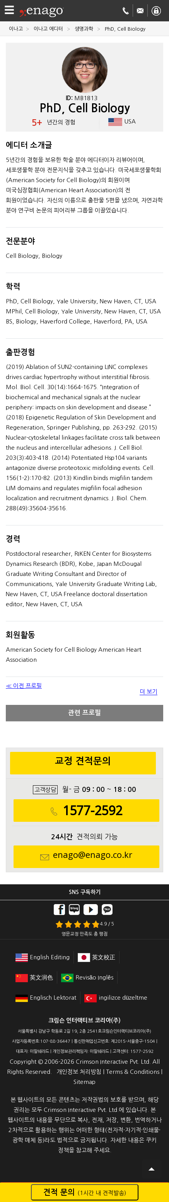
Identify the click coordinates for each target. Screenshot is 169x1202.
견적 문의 (84, 1192)
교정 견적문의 (83, 761)
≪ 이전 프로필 (24, 686)
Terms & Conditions (132, 1072)
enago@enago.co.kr (92, 855)
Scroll (151, 1169)
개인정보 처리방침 (78, 1072)
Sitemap (84, 1082)
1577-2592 (92, 811)
